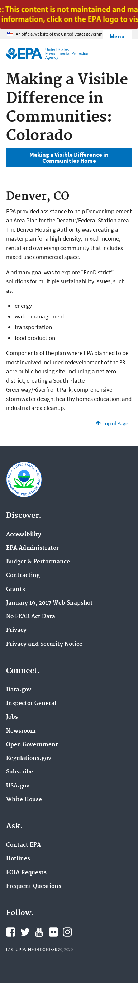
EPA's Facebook (10, 932)
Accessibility (23, 534)
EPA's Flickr (53, 932)
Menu (117, 36)
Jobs (12, 717)
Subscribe (19, 772)
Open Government (32, 745)
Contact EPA (23, 845)
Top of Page (115, 423)
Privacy (16, 630)
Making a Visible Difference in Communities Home (69, 158)
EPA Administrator (32, 548)
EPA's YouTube (39, 932)
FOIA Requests (26, 873)
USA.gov (17, 786)
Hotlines (18, 859)
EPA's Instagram (67, 932)
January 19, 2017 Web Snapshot (49, 603)
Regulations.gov (28, 758)
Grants (15, 589)
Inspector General (31, 703)
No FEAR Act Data (30, 617)
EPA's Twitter (25, 932)
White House (24, 799)
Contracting (23, 575)
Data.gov (18, 690)
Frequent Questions (33, 886)
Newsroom (21, 731)
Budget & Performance (38, 562)
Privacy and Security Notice (44, 644)
